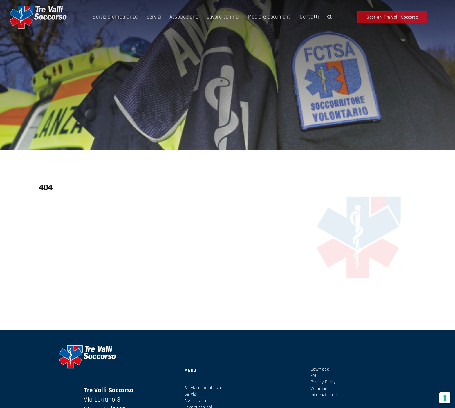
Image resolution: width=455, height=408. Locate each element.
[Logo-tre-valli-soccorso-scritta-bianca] (38, 10)
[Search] (329, 19)
